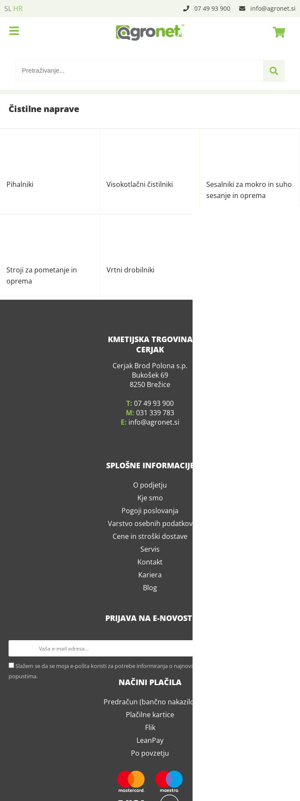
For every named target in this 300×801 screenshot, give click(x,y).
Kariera (150, 475)
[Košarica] (276, 32)
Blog (150, 488)
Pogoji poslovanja (150, 411)
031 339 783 (155, 313)
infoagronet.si (273, 8)
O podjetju (150, 385)
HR (18, 8)
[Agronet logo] (150, 32)
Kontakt (150, 462)
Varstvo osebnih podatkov (150, 424)
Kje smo (150, 398)
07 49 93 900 (212, 8)
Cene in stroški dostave (150, 437)
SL (8, 8)
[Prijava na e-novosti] (283, 549)
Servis (150, 450)
